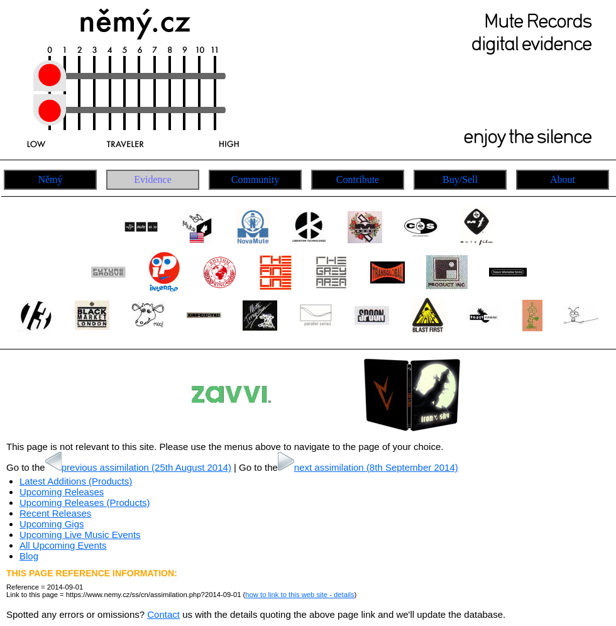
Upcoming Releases (61, 491)
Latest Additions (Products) (75, 481)
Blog (28, 556)
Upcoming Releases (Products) (84, 502)
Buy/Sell (460, 179)
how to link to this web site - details (299, 594)
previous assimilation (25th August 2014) (138, 467)
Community (255, 179)
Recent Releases (55, 513)
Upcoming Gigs (51, 524)
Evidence (153, 179)
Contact (163, 614)
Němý (50, 179)
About (562, 179)
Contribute (357, 179)
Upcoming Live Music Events (80, 534)
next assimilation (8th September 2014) (368, 467)
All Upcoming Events (62, 545)
